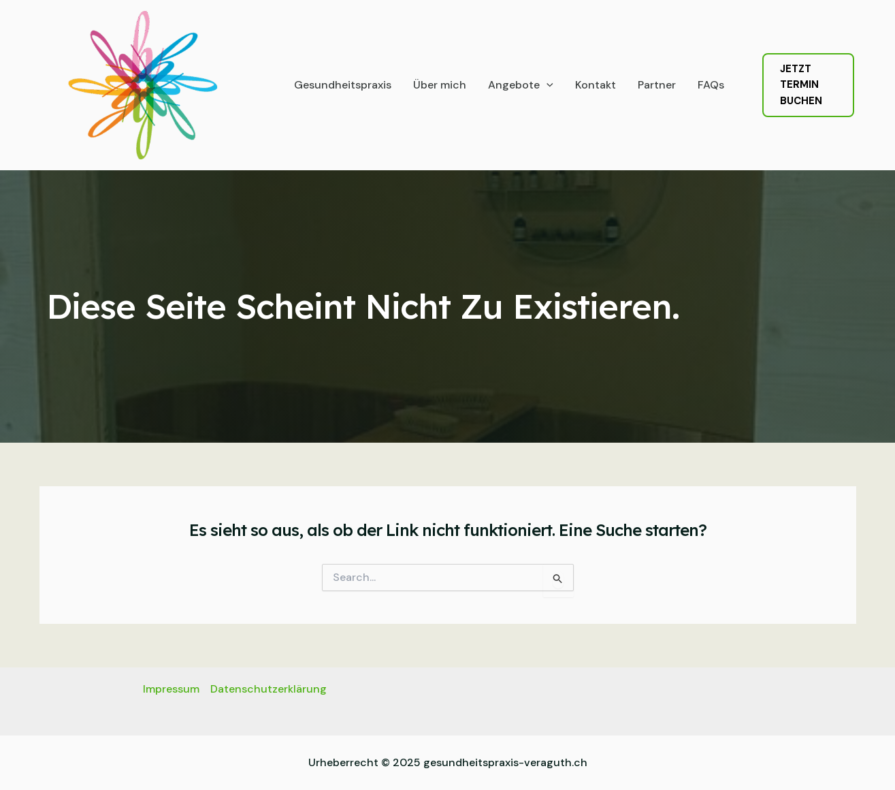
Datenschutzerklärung (268, 689)
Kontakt (595, 85)
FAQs (711, 85)
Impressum (171, 689)
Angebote (520, 85)
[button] (808, 85)
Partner (657, 85)
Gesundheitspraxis (342, 85)
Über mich (439, 85)
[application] (546, 85)
